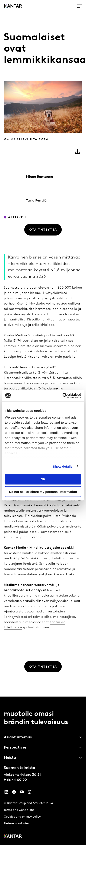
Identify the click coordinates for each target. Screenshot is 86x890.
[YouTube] (6, 793)
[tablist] (43, 771)
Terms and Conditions (19, 810)
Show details (63, 466)
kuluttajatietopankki (56, 558)
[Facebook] (14, 793)
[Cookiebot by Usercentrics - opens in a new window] (62, 395)
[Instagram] (29, 793)
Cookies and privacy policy (22, 816)
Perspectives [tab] (15, 748)
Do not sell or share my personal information (43, 491)
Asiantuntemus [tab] (18, 737)
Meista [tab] (10, 758)
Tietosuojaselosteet (17, 823)
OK (43, 479)
